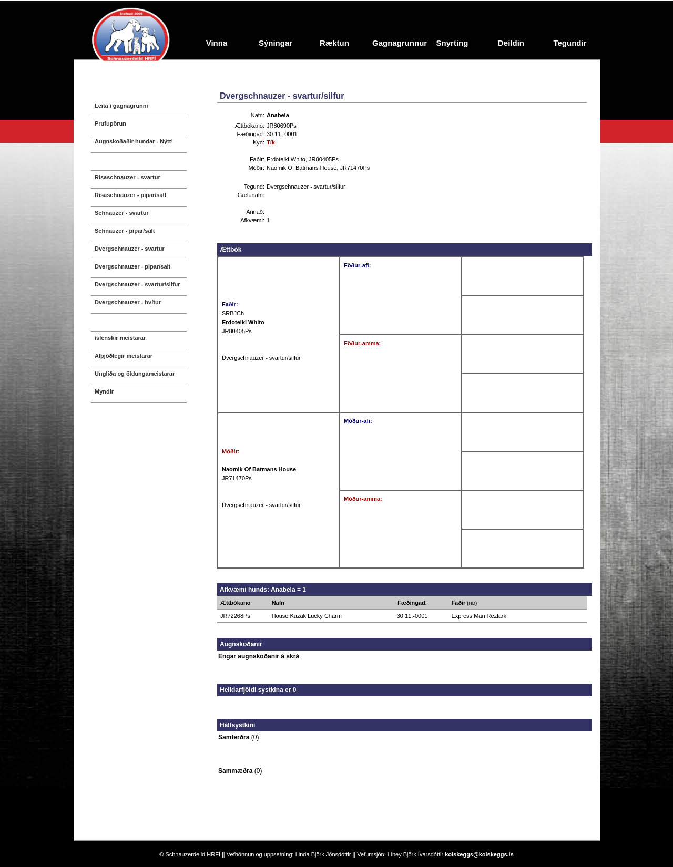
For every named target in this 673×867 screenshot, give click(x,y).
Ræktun (334, 42)
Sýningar (275, 42)
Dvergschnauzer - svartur (130, 248)
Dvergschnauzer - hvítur (128, 302)
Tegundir (569, 42)
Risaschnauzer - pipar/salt (130, 195)
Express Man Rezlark (478, 616)
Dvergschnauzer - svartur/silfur (137, 284)
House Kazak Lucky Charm (307, 616)
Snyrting (452, 42)
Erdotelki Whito (286, 159)
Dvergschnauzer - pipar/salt (132, 266)
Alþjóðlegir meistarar (123, 356)
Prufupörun (110, 123)
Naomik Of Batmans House (301, 167)
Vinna (217, 42)
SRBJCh (233, 313)
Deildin (511, 42)
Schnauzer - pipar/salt (125, 231)
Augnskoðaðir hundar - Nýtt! (134, 141)
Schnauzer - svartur (122, 213)
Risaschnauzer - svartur (127, 177)
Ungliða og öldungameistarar (135, 373)
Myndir (104, 391)
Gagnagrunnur (397, 42)
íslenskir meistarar (120, 338)
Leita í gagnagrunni (121, 105)
